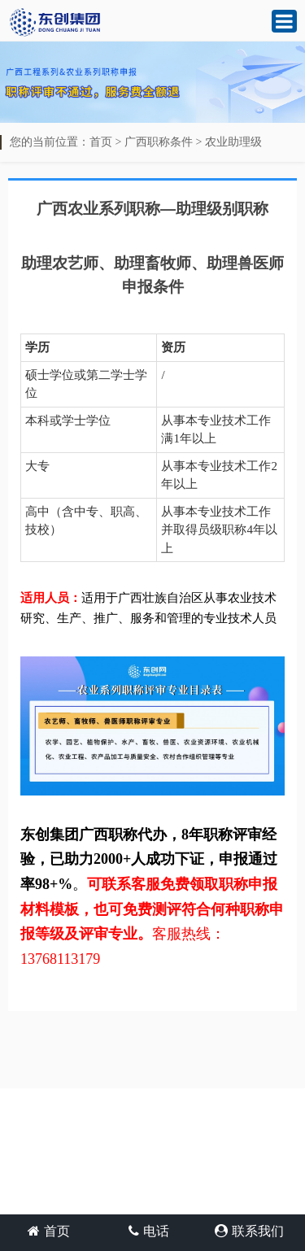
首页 (100, 142)
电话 (149, 1231)
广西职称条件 (158, 142)
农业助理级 (233, 142)
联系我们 (249, 1231)
